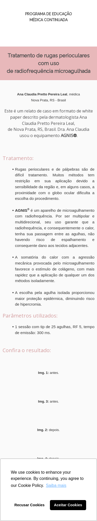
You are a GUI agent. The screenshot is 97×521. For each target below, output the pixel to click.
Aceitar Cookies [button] (68, 505)
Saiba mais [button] (56, 485)
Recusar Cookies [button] (29, 505)
